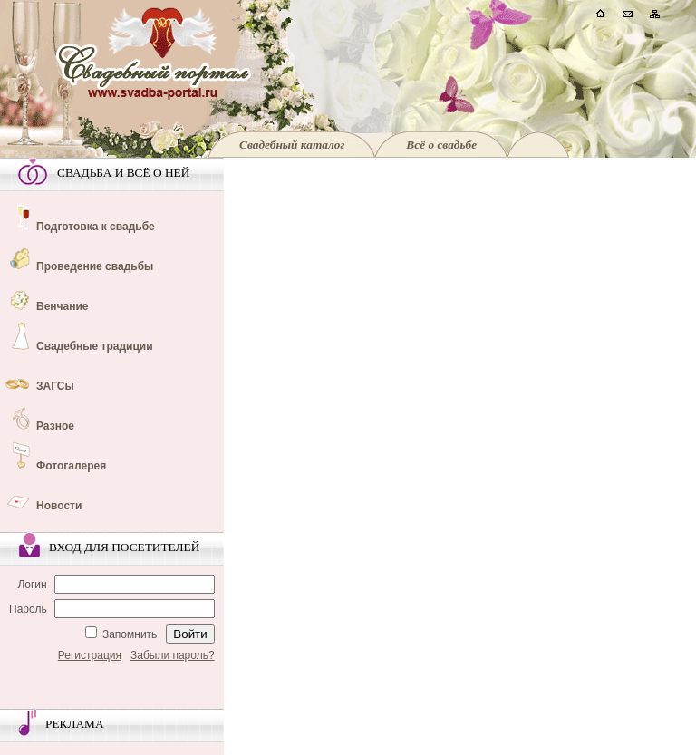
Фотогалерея (71, 466)
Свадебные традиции (94, 346)
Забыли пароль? (172, 655)
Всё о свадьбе (441, 144)
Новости (59, 505)
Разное (55, 426)
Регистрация (89, 655)
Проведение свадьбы (94, 266)
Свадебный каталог (291, 144)
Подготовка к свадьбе (95, 226)
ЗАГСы (55, 386)
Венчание (62, 306)
